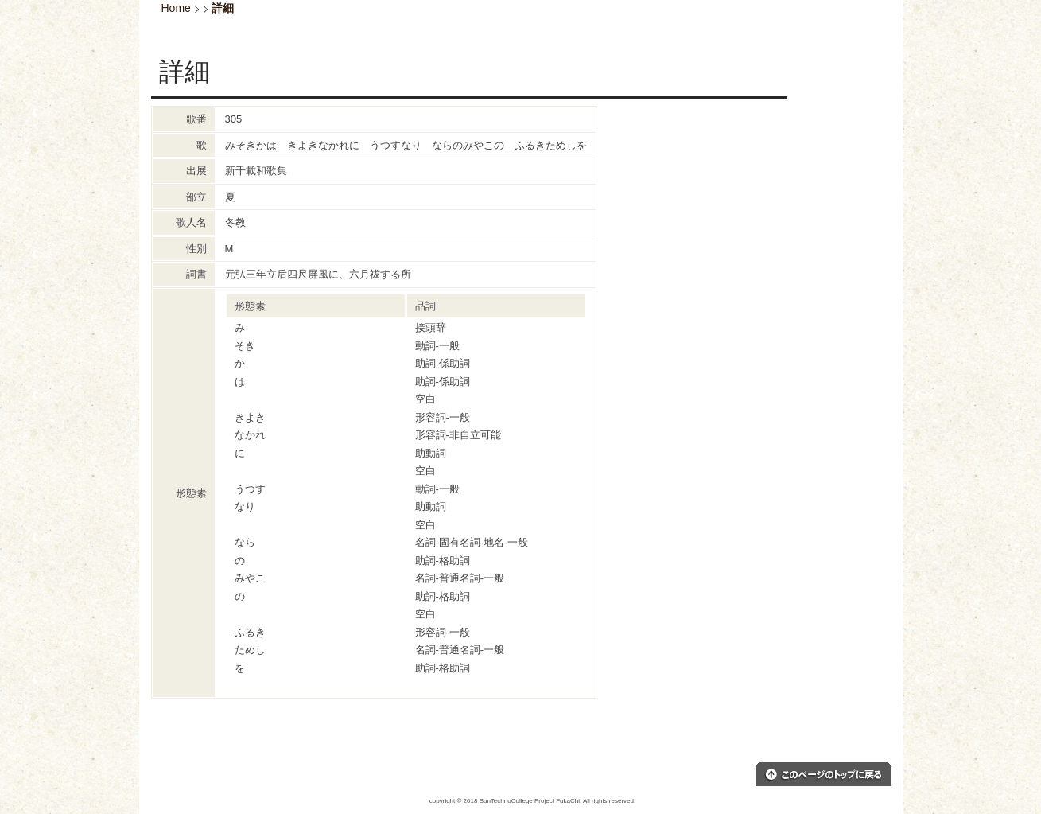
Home (176, 8)
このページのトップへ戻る (823, 774)
